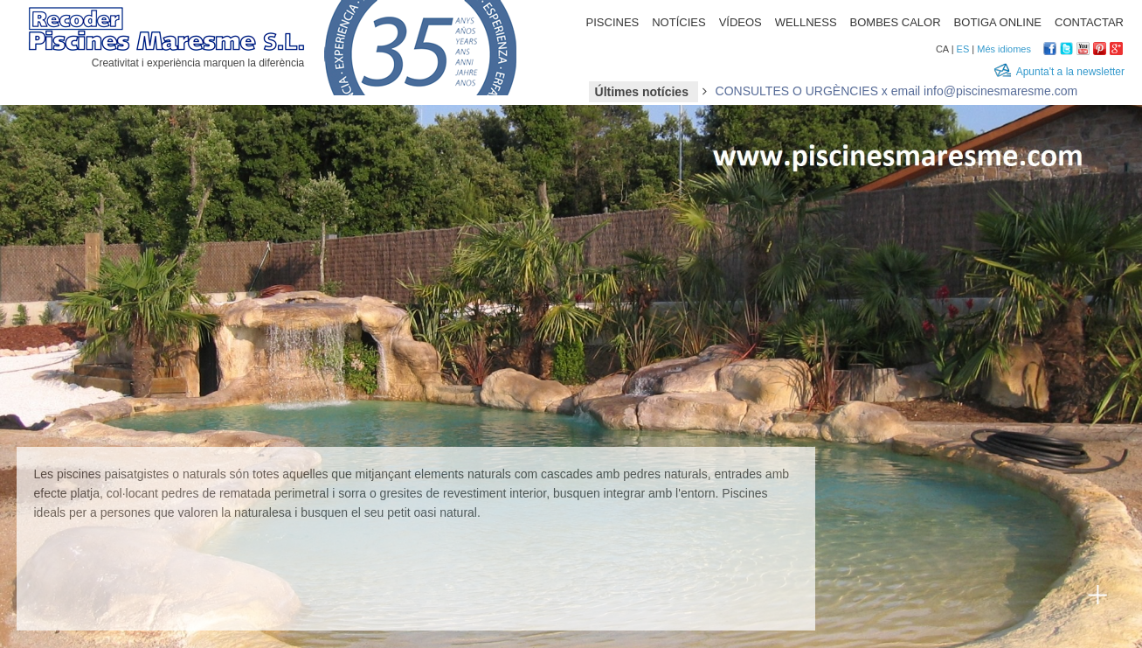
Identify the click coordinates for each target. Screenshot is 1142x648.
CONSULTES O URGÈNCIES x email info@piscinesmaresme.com (897, 91)
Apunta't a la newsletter (1070, 72)
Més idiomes (1004, 49)
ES (963, 49)
